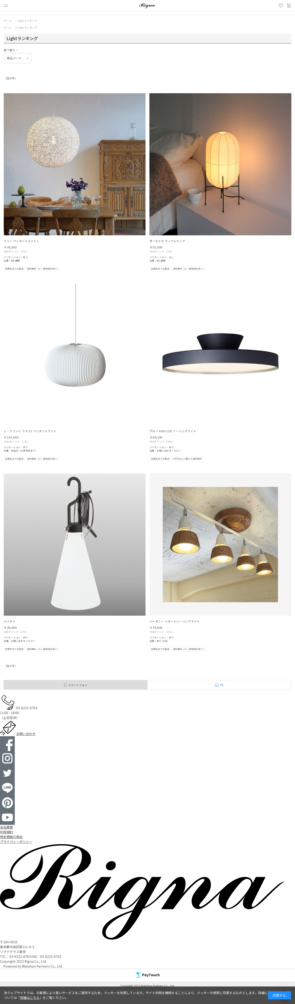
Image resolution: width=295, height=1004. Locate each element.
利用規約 (6, 832)
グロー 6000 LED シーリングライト (173, 431)
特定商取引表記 (11, 836)
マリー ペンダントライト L (21, 241)
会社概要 (6, 827)
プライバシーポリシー (16, 841)
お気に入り (281, 5)
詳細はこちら (29, 997)
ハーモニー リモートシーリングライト (175, 621)
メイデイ (9, 621)
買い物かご (289, 5)
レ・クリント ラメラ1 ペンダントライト (30, 431)
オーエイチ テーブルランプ (167, 241)
